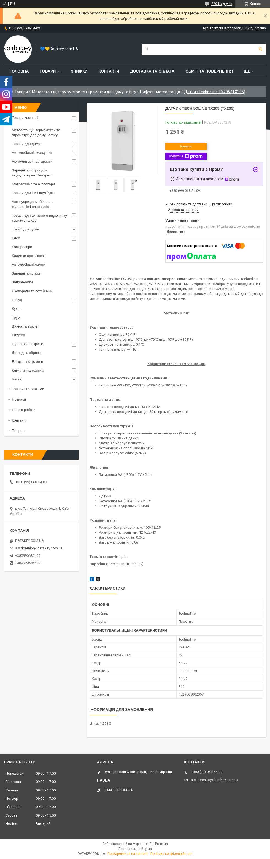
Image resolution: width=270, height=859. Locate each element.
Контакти (109, 71)
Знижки (79, 71)
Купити (186, 146)
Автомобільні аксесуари (32, 153)
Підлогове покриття (28, 344)
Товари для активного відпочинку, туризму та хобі (40, 217)
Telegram (19, 431)
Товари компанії (25, 118)
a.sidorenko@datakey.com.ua (39, 548)
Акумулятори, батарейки (32, 161)
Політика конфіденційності (171, 854)
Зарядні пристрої (26, 273)
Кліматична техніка (27, 370)
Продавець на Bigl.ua (135, 849)
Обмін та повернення (209, 71)
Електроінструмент (28, 361)
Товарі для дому (25, 229)
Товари (48, 71)
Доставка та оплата (152, 71)
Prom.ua (161, 844)
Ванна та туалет (25, 326)
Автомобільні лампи (28, 264)
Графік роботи (24, 410)
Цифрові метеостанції (160, 92)
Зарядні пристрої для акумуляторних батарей (31, 172)
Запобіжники (22, 282)
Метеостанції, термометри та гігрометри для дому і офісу (84, 92)
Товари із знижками (28, 389)
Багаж (17, 379)
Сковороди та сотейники (32, 291)
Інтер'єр (18, 335)
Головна (19, 71)
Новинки (19, 399)
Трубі (16, 317)
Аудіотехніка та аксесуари (33, 184)
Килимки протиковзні (29, 256)
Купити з (185, 156)
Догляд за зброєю (26, 353)
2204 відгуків (221, 4)
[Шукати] (260, 49)
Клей (16, 238)
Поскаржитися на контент (127, 854)
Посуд (17, 300)
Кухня (16, 309)
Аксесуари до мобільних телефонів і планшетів (32, 204)
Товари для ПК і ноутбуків (33, 193)
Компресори (22, 247)
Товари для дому (26, 144)
